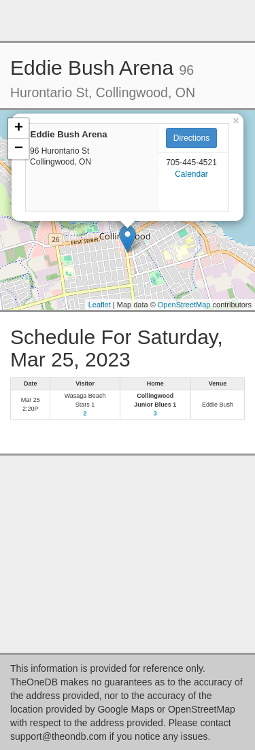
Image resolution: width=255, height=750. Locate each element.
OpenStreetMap (184, 305)
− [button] (18, 149)
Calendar (191, 174)
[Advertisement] (128, 20)
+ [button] (18, 128)
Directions (191, 138)
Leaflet (99, 305)
